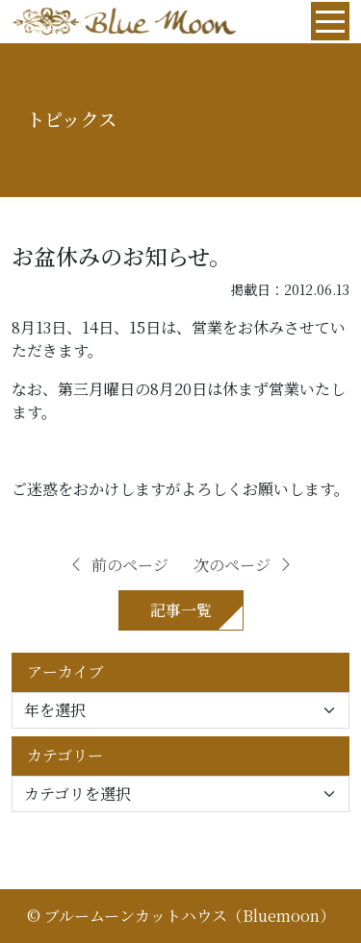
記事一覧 (181, 610)
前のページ (118, 565)
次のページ (243, 565)
